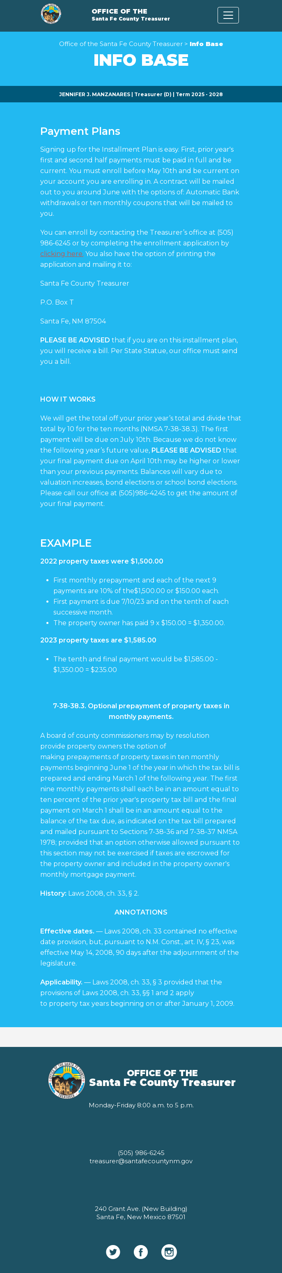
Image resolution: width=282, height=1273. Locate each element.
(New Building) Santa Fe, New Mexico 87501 (142, 1213)
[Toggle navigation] (228, 15)
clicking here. (62, 254)
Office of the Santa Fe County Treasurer (121, 44)
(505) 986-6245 (141, 1153)
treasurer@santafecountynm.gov (141, 1161)
